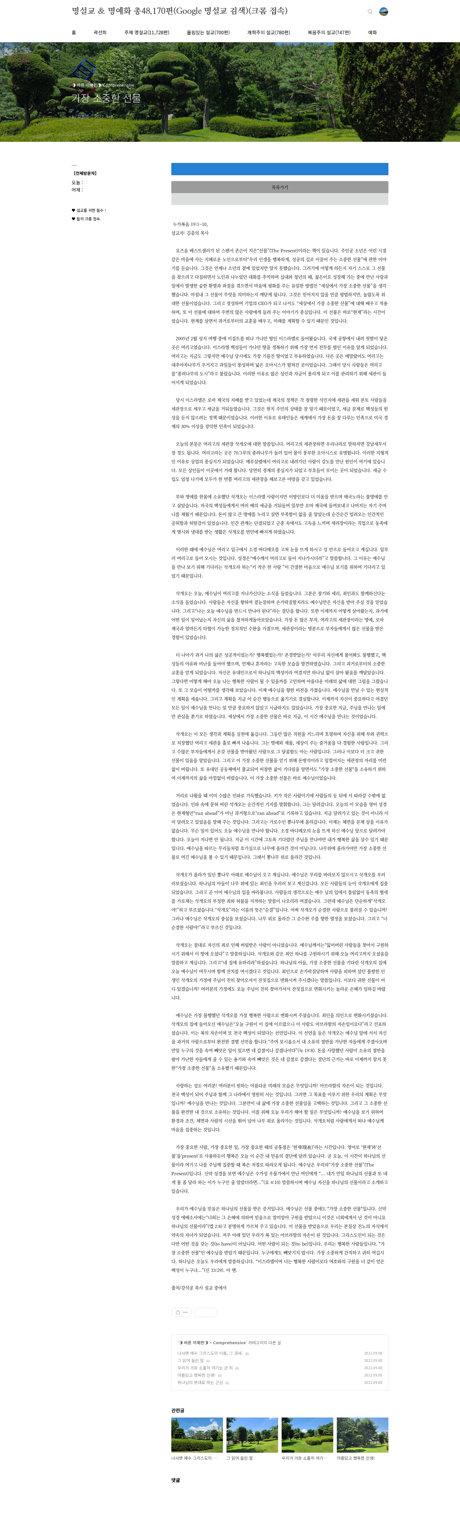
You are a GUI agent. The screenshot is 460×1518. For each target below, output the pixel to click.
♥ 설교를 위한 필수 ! (89, 210)
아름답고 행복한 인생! (196, 1375)
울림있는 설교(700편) (208, 32)
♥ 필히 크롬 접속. (86, 219)
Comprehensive (229, 1342)
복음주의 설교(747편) (329, 32)
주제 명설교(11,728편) (146, 32)
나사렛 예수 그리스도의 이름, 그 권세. (210, 1353)
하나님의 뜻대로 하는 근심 (200, 1382)
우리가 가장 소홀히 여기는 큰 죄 (205, 1368)
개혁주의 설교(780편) (268, 32)
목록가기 (280, 187)
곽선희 (100, 32)
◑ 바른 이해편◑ (193, 1342)
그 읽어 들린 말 (190, 1360)
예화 (372, 32)
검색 (370, 11)
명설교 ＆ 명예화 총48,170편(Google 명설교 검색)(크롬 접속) (180, 11)
